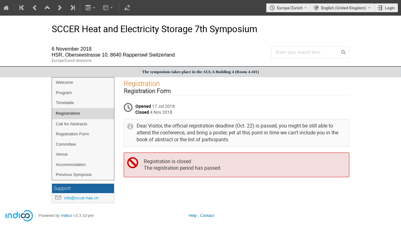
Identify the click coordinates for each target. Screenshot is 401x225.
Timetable (65, 102)
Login (390, 8)
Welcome (64, 82)
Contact (207, 215)
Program (64, 92)
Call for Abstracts (71, 124)
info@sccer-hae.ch (81, 198)
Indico (66, 215)
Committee (66, 144)
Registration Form (72, 134)
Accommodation (71, 164)
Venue (62, 154)
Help (193, 215)
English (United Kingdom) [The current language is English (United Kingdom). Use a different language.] (343, 8)
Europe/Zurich (290, 8)
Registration (68, 113)
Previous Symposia (73, 174)
